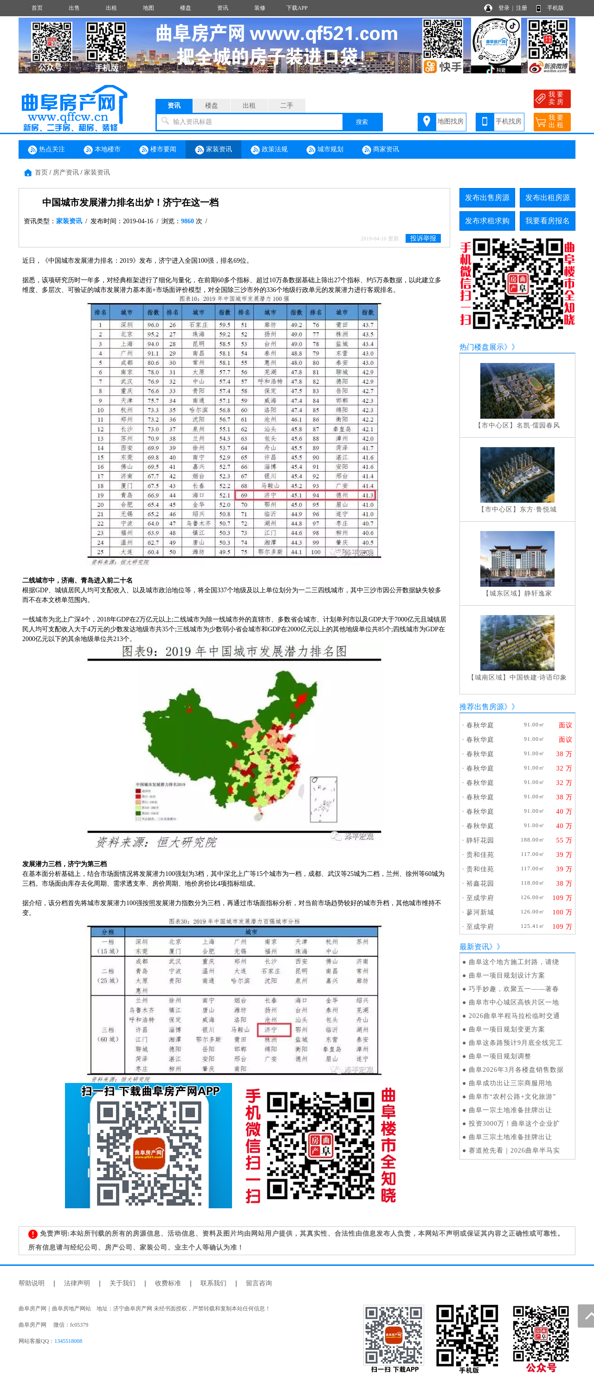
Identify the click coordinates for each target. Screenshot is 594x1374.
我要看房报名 (547, 221)
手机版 (555, 8)
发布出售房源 (487, 197)
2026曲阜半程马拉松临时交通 (514, 1015)
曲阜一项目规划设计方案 (507, 975)
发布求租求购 (487, 221)
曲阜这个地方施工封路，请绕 (514, 962)
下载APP (297, 8)
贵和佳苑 (480, 854)
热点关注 (46, 150)
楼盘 (185, 8)
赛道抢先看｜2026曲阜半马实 (514, 1150)
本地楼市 (102, 150)
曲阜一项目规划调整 (500, 1056)
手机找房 (509, 121)
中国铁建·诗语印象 (539, 677)
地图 (148, 8)
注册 (521, 8)
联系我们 (213, 1283)
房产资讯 (66, 172)
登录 (504, 8)
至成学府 (480, 897)
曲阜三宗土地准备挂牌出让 (510, 1137)
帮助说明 (32, 1283)
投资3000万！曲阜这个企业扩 (514, 1123)
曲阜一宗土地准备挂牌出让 (510, 1110)
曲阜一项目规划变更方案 (507, 1029)
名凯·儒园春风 (539, 425)
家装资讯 (213, 150)
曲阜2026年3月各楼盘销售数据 (516, 1069)
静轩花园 (480, 840)
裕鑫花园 (480, 883)
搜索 (362, 121)
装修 (259, 8)
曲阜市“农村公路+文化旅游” (512, 1096)
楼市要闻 (157, 150)
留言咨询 (259, 1283)
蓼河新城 (480, 912)
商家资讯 (380, 150)
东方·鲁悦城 (538, 509)
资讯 (222, 8)
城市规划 (324, 150)
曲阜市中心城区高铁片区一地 (514, 1002)
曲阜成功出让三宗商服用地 (510, 1083)
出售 (74, 8)
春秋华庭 (480, 725)
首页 (37, 8)
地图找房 (451, 121)
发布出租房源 (547, 197)
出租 (111, 8)
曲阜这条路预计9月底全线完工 (516, 1042)
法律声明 (77, 1283)
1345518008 (68, 1341)
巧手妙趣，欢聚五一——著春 (514, 988)
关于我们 (123, 1283)
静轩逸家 (538, 593)
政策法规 (269, 150)
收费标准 (168, 1283)
